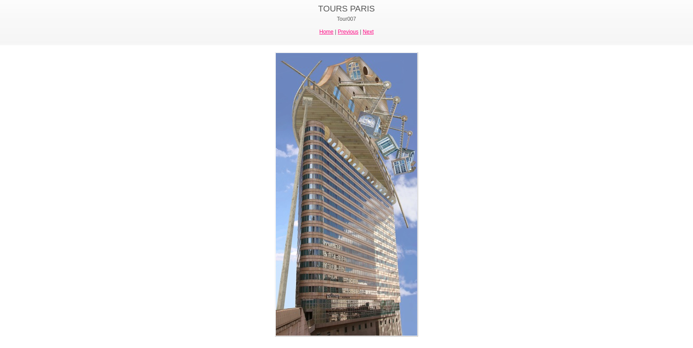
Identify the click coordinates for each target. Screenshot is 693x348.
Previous (348, 32)
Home (327, 32)
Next (368, 32)
